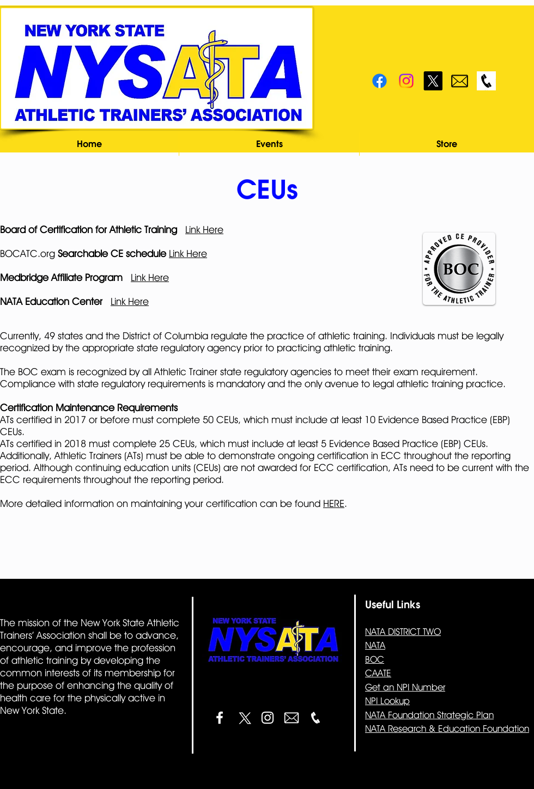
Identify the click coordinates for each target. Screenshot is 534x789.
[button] (269, 144)
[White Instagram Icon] (267, 718)
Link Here (204, 229)
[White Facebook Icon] (219, 718)
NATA (375, 645)
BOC (374, 659)
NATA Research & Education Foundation (447, 728)
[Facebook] (379, 80)
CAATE (378, 673)
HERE (333, 503)
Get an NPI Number (405, 687)
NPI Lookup (387, 700)
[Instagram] (406, 80)
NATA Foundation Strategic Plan (429, 715)
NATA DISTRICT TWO (403, 631)
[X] (432, 80)
